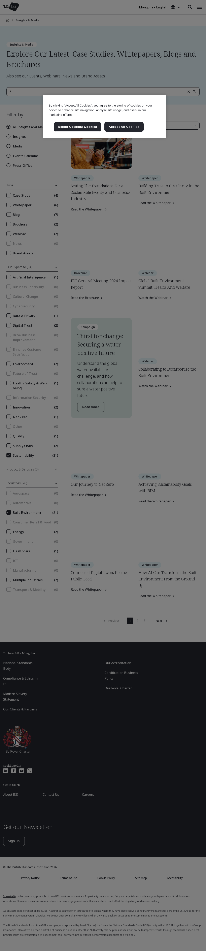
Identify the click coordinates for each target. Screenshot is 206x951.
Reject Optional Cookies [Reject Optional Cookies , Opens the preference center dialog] (77, 126)
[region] (104, 116)
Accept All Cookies (124, 126)
